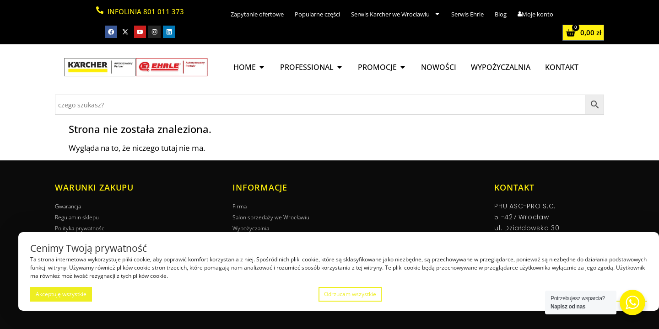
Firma (239, 206)
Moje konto (535, 14)
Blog (501, 14)
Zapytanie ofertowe (257, 14)
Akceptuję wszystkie (61, 294)
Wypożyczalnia (250, 228)
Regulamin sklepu (77, 217)
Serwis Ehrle (467, 14)
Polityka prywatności (80, 228)
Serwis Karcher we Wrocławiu (395, 13)
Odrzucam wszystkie (350, 294)
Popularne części (317, 14)
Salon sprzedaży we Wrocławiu (270, 217)
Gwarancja (68, 206)
